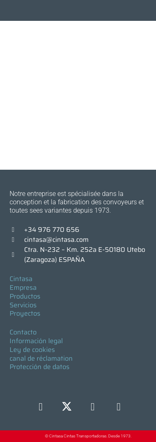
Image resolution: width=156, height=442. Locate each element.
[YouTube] (119, 407)
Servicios (23, 305)
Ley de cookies (32, 349)
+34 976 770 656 (51, 229)
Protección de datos (39, 367)
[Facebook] (40, 407)
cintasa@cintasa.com (56, 239)
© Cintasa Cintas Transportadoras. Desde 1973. (88, 436)
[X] (67, 407)
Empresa (23, 287)
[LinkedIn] (92, 407)
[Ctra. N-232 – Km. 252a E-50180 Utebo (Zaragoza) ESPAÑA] (17, 254)
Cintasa (21, 279)
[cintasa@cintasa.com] (17, 239)
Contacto (23, 332)
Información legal (36, 341)
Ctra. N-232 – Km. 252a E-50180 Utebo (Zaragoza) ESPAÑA (84, 254)
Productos (25, 296)
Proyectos (25, 313)
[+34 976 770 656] (17, 229)
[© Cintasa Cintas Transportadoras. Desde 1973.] (36, 436)
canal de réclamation (41, 358)
